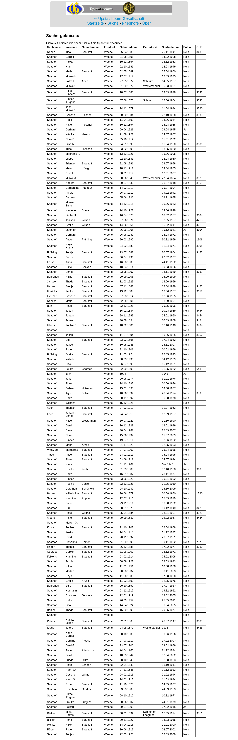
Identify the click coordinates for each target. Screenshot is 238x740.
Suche (113, 23)
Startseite (95, 23)
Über (146, 23)
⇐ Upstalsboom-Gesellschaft (119, 18)
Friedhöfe (130, 23)
